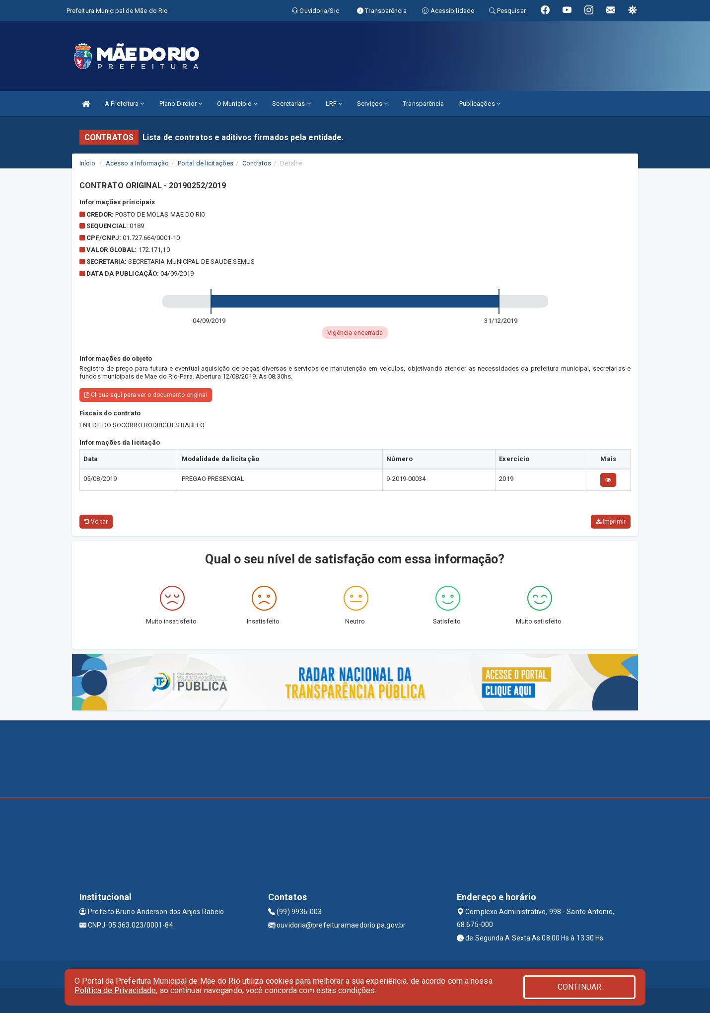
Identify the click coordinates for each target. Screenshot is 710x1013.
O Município (237, 103)
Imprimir (611, 521)
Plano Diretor (181, 103)
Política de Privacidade (115, 990)
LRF (334, 103)
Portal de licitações (205, 163)
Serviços (372, 103)
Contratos (256, 163)
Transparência (423, 103)
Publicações (479, 103)
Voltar (96, 521)
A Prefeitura (124, 103)
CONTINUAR (579, 987)
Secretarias (291, 103)
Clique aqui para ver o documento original (145, 394)
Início (87, 163)
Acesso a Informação (137, 163)
